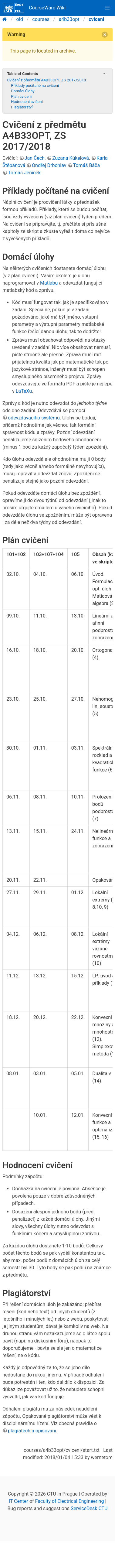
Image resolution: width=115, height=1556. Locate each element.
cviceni (96, 19)
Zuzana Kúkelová (70, 158)
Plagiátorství (21, 107)
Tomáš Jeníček (24, 173)
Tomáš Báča (86, 165)
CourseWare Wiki (35, 8)
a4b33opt (69, 19)
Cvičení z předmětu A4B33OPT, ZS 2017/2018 (46, 80)
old (19, 19)
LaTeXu (24, 391)
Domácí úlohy (23, 91)
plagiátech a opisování (32, 1431)
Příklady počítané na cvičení (35, 85)
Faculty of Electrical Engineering (69, 1501)
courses (40, 19)
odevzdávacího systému (34, 418)
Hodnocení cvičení (27, 101)
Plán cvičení (21, 96)
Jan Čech (35, 158)
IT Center (18, 1501)
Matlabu (49, 283)
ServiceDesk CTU (89, 1508)
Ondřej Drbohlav (49, 165)
